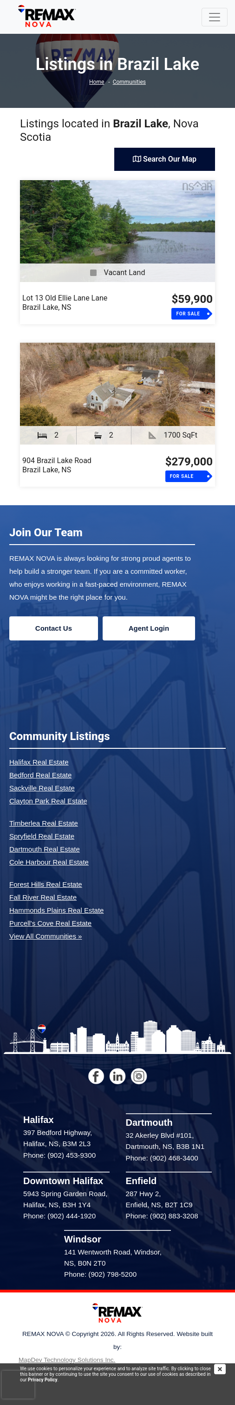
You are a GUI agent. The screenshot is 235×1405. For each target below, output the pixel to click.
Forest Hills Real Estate (45, 884)
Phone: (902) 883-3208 (162, 1216)
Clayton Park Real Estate (48, 801)
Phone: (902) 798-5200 (100, 1274)
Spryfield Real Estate (41, 836)
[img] (224, 1369)
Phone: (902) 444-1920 (59, 1216)
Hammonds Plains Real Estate (56, 910)
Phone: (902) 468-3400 (162, 1158)
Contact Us (53, 628)
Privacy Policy (42, 1379)
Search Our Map (164, 159)
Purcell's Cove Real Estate (50, 923)
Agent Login (149, 628)
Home (96, 82)
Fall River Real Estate (43, 897)
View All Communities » (45, 936)
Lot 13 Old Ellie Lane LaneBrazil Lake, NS (64, 303)
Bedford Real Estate (40, 775)
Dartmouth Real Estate (44, 849)
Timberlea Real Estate (43, 823)
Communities (129, 82)
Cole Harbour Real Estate (49, 862)
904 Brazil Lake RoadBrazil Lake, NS (56, 465)
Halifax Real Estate (39, 762)
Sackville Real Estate (42, 788)
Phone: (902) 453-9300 (59, 1155)
